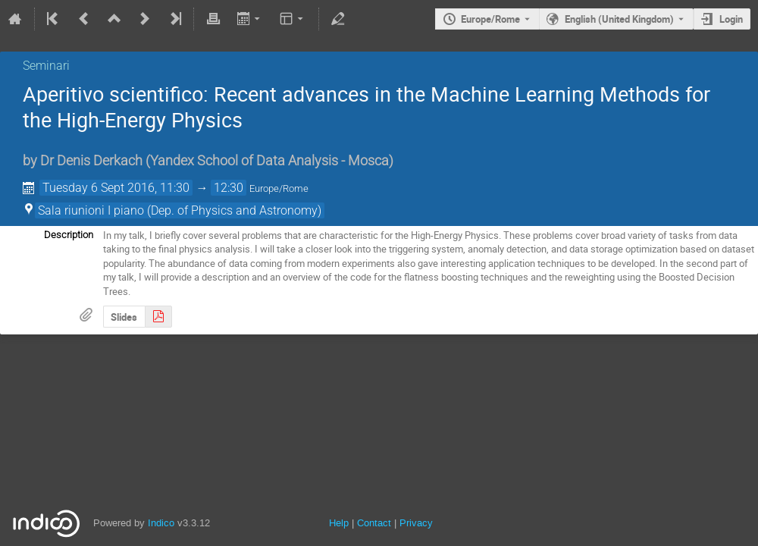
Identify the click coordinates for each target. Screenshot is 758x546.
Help (339, 522)
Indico (161, 522)
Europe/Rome (490, 19)
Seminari (46, 65)
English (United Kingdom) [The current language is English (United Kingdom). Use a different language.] (619, 19)
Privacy (416, 522)
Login (731, 19)
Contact (374, 522)
